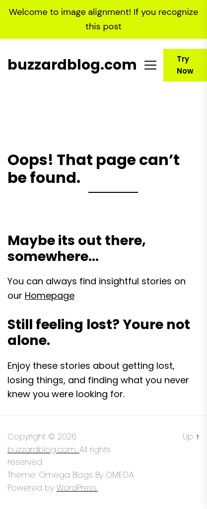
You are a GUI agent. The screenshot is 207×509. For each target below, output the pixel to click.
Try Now (185, 65)
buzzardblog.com (72, 65)
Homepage (49, 295)
